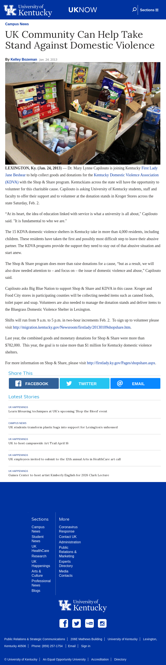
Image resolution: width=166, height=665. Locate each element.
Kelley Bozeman (24, 59)
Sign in (85, 646)
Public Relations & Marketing (68, 552)
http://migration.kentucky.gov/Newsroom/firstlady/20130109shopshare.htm (72, 327)
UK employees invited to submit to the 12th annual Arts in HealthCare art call (64, 459)
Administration (70, 542)
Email (72, 646)
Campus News (17, 24)
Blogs (36, 591)
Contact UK (68, 537)
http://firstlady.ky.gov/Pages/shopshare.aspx (121, 363)
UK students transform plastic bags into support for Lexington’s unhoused (63, 427)
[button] (149, 10)
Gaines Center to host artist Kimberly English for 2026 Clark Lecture (58, 475)
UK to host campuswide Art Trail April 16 (38, 443)
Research (39, 556)
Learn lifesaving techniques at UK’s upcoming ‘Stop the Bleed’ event (57, 411)
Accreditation (100, 659)
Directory (120, 659)
